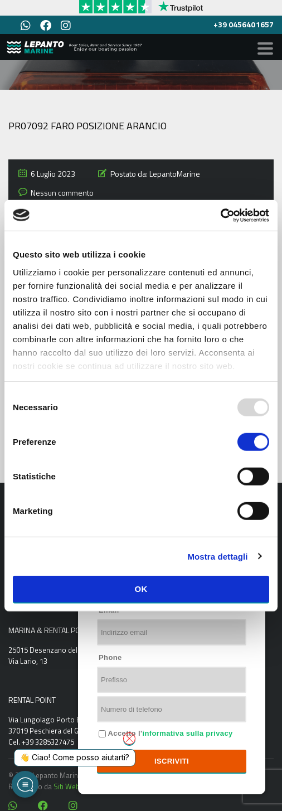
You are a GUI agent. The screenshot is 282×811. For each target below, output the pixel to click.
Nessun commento (62, 192)
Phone (110, 657)
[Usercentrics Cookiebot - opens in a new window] (220, 215)
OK (140, 589)
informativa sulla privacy (187, 733)
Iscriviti (171, 761)
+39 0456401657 (243, 24)
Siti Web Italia (75, 786)
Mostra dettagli (217, 556)
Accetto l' (169, 733)
